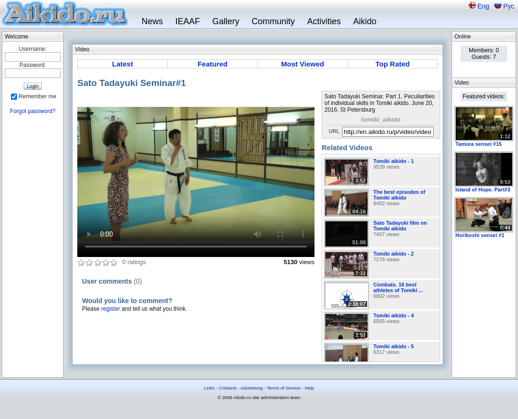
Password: (32, 65)
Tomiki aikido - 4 (393, 315)
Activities (324, 21)
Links (209, 387)
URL (334, 131)
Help (309, 387)
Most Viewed (302, 64)
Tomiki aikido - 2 (393, 254)
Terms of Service (283, 387)
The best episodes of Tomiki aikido (399, 194)
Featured (212, 64)
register (110, 308)
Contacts (228, 387)
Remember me (37, 96)
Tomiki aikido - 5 (393, 346)
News (152, 21)
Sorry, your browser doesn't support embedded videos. (195, 174)
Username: (33, 49)
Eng (484, 6)
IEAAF (187, 21)
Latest (122, 64)
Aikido (365, 21)
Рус (508, 6)
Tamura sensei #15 (478, 144)
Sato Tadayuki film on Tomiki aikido (400, 225)
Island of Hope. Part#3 (482, 189)
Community (273, 21)
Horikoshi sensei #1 (479, 235)
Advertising (251, 387)
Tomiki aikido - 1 (393, 161)
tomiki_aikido (380, 119)
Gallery (225, 21)
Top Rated (393, 64)
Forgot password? (33, 111)
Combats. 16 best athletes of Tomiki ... (398, 287)
